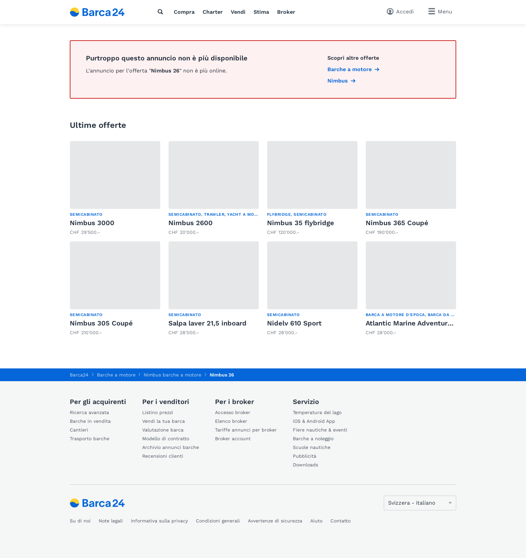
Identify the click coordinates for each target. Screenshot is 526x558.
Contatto (340, 520)
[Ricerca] (162, 11)
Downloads (305, 464)
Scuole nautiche (311, 447)
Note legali (111, 520)
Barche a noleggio (313, 438)
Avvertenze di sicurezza (275, 520)
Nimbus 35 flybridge (300, 223)
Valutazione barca (162, 430)
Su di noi (80, 520)
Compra (184, 12)
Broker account (233, 438)
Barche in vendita (90, 421)
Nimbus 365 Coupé (397, 223)
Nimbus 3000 (92, 223)
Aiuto (316, 520)
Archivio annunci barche (170, 447)
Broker (286, 12)
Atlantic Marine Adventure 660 (416, 323)
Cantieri (79, 430)
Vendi (238, 12)
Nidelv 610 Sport (294, 323)
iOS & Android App (314, 421)
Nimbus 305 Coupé (101, 323)
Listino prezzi (157, 412)
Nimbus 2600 (190, 223)
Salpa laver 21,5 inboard (207, 323)
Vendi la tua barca (163, 421)
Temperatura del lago (317, 412)
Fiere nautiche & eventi (320, 430)
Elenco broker (231, 421)
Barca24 (79, 374)
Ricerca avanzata (89, 412)
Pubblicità (304, 456)
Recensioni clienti (162, 456)
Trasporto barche (89, 438)
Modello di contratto (165, 438)
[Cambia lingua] (420, 503)
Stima (261, 12)
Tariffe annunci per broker (246, 430)
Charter (213, 12)
